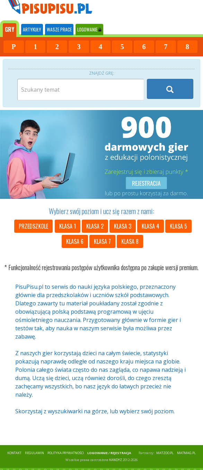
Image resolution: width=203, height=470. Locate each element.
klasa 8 (130, 241)
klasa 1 (67, 226)
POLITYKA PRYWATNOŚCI (65, 453)
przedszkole (33, 226)
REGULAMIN (34, 453)
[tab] (9, 28)
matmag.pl (186, 453)
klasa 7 (102, 241)
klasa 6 (74, 241)
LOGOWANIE (89, 29)
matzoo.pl (165, 453)
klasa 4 (150, 226)
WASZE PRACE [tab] (59, 29)
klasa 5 (178, 226)
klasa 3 (122, 226)
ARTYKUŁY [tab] (32, 29)
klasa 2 (95, 226)
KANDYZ (115, 460)
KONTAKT (14, 453)
